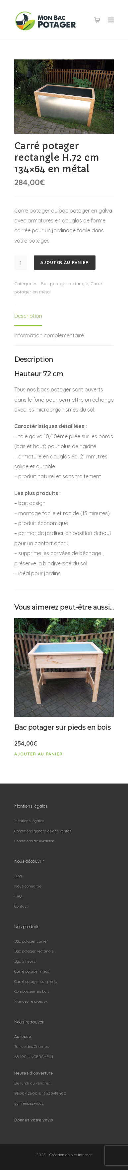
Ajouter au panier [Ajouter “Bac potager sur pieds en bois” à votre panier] (38, 754)
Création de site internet (70, 1154)
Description (28, 316)
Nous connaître (27, 886)
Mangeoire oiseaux (31, 1001)
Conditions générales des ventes (42, 830)
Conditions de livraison (34, 840)
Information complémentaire (49, 335)
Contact (21, 906)
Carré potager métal (32, 971)
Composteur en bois (31, 991)
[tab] (28, 316)
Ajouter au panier (64, 262)
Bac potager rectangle (64, 283)
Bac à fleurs (24, 961)
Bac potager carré (30, 941)
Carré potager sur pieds (35, 981)
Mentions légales (29, 820)
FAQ (18, 895)
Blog (18, 875)
